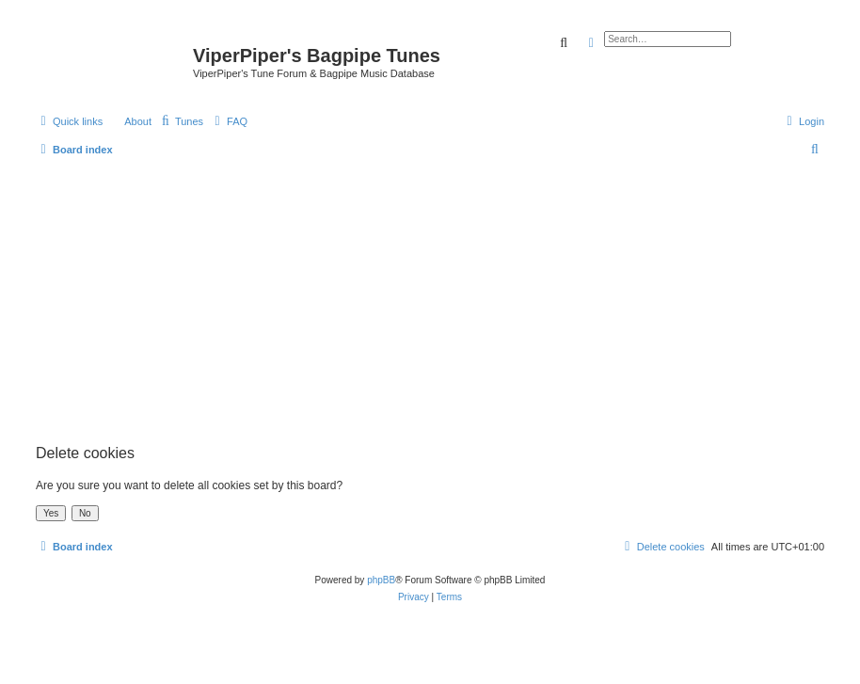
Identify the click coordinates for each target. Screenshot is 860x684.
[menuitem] (180, 121)
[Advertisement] (430, 297)
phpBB (381, 580)
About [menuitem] (137, 121)
